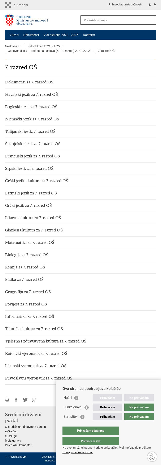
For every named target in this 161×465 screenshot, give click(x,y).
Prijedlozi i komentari (18, 445)
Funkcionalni (73, 416)
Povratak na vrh (17, 456)
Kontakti (89, 35)
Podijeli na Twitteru (25, 400)
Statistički (71, 425)
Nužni (68, 406)
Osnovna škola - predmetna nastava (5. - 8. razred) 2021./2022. (49, 50)
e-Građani (11, 431)
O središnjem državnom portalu (25, 426)
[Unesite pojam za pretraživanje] (114, 20)
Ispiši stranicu (7, 400)
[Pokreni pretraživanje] (151, 20)
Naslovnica (12, 46)
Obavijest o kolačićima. (77, 452)
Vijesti (14, 35)
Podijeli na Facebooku (16, 400)
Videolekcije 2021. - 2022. (61, 35)
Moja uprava (13, 440)
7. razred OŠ (106, 50)
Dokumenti (31, 35)
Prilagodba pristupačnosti (125, 4)
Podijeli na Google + (34, 400)
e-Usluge (11, 436)
